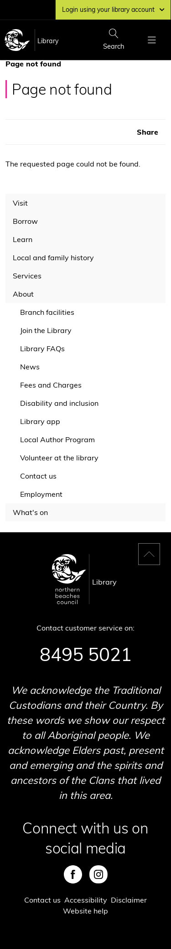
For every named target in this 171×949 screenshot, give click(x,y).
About (23, 293)
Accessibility (85, 899)
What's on (30, 512)
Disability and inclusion (59, 403)
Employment (41, 494)
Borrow (25, 221)
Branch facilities (47, 312)
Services (27, 275)
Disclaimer (129, 899)
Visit (20, 202)
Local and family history (53, 257)
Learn (22, 239)
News (30, 366)
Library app (40, 421)
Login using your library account (113, 9)
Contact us (38, 475)
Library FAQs (42, 348)
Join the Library (46, 330)
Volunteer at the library (59, 457)
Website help (85, 910)
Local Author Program (57, 439)
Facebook (73, 874)
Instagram (98, 874)
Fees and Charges (51, 384)
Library (47, 41)
